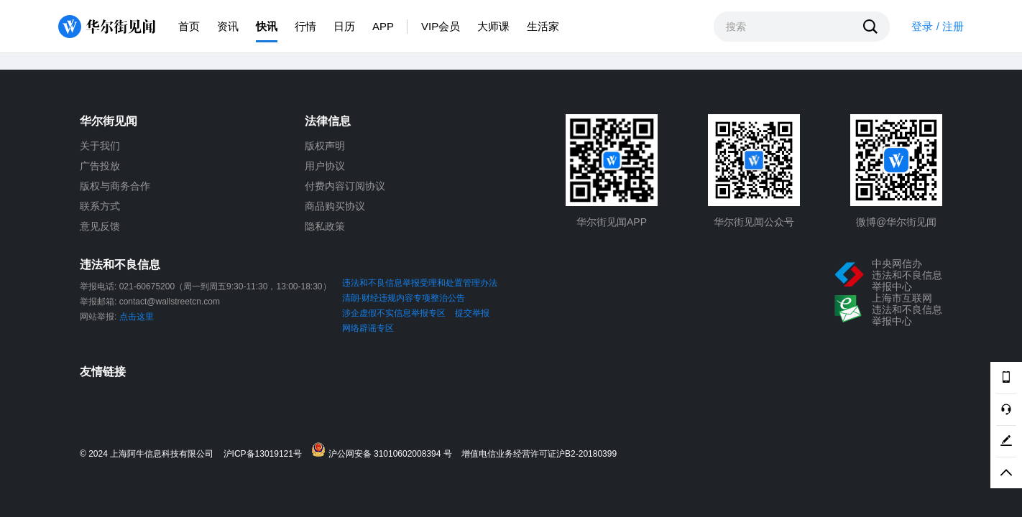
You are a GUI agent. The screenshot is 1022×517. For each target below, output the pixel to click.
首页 (189, 26)
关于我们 (100, 146)
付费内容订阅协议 (345, 186)
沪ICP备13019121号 (266, 454)
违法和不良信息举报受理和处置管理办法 (419, 283)
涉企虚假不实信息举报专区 (394, 313)
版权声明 (325, 146)
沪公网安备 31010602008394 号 (385, 450)
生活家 (543, 26)
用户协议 (325, 166)
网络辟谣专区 (368, 328)
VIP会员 (440, 26)
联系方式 (100, 206)
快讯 (266, 26)
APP (383, 26)
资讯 (228, 26)
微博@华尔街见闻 (896, 222)
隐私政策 (325, 226)
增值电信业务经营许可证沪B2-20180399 (539, 454)
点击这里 (136, 317)
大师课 (493, 26)
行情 (305, 26)
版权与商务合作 (115, 186)
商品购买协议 (335, 206)
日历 (344, 26)
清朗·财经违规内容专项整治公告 (403, 298)
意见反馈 (100, 226)
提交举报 (472, 313)
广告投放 (100, 166)
